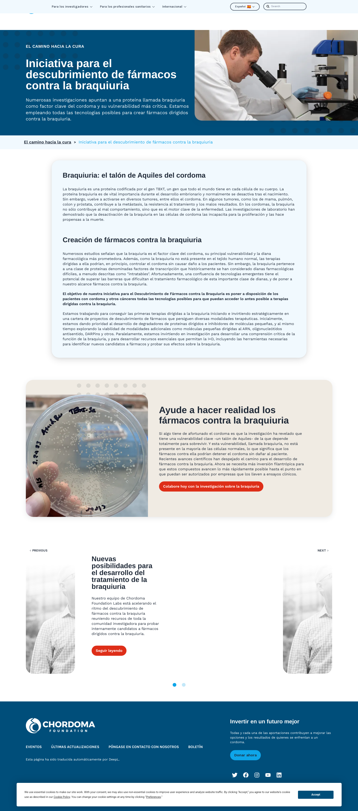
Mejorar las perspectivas (154, 18)
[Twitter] (234, 769)
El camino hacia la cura (47, 136)
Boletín (299, 18)
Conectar (108, 18)
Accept (315, 794)
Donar (322, 18)
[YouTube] (268, 769)
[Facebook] (245, 769)
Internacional (174, 7)
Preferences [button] (153, 797)
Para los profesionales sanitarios (127, 7)
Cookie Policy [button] (62, 797)
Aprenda (77, 18)
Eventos (34, 741)
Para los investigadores (72, 7)
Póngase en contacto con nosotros (143, 741)
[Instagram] (257, 769)
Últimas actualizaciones (257, 18)
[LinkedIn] (279, 769)
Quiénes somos (206, 18)
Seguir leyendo (109, 615)
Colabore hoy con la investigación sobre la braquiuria (211, 480)
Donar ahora (245, 749)
